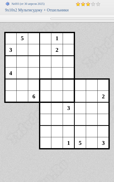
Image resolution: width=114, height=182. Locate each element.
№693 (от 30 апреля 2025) (28, 4)
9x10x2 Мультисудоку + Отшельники (37, 10)
